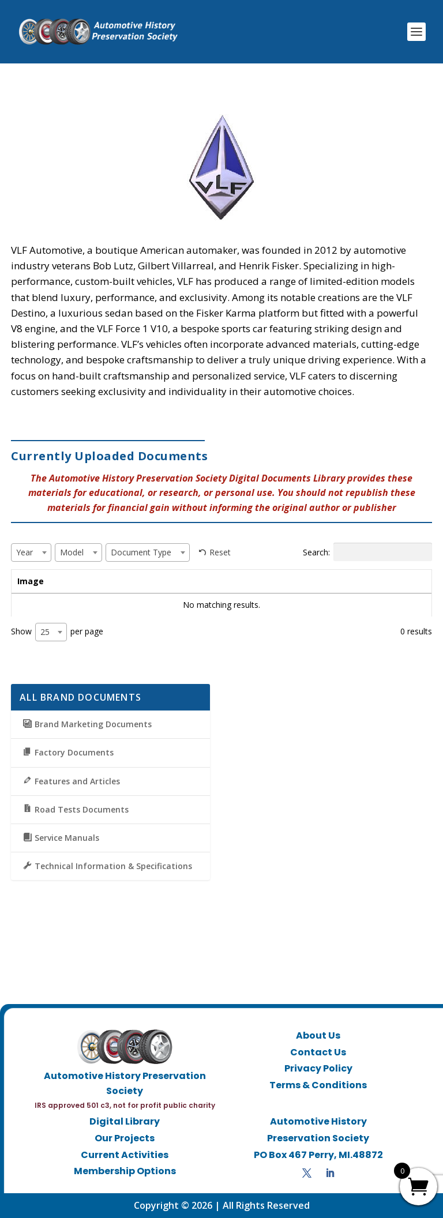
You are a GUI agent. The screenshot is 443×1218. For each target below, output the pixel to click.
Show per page (57, 632)
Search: (367, 552)
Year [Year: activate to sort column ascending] (145, 581)
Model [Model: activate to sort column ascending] (212, 581)
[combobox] (31, 552)
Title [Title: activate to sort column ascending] (79, 581)
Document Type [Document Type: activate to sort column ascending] (309, 581)
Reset (220, 552)
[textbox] (28, 552)
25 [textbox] (45, 631)
